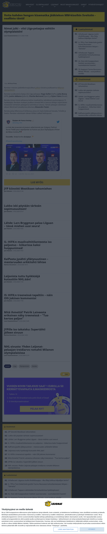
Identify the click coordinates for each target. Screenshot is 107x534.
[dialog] (53, 516)
